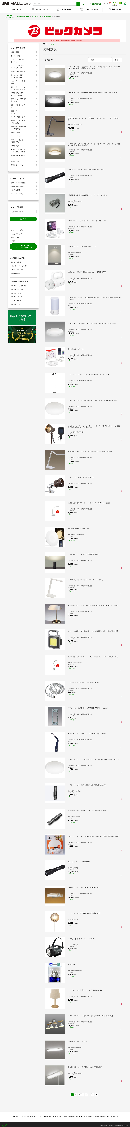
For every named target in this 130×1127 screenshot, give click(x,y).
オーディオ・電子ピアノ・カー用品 (18, 74)
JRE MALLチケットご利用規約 (85, 1115)
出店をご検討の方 (100, 1115)
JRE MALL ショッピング (10, 15)
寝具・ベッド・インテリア (18, 110)
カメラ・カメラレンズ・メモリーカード (18, 65)
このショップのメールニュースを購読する (23, 245)
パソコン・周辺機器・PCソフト (17, 59)
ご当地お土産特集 (17, 268)
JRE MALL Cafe (16, 303)
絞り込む (23, 218)
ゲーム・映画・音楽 (18, 115)
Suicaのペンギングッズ (19, 264)
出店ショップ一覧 (23, 15)
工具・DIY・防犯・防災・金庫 (18, 98)
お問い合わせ (15, 236)
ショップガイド (16, 232)
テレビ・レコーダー (18, 70)
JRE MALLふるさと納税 (19, 284)
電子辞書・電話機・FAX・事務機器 (18, 126)
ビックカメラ (36, 15)
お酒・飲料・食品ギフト (18, 155)
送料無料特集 (15, 272)
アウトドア (15, 144)
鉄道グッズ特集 (16, 261)
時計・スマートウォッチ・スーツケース (18, 86)
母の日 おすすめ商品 (18, 181)
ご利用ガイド (15, 240)
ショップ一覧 (25, 1115)
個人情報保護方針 (112, 1115)
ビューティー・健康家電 (18, 80)
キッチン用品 (15, 160)
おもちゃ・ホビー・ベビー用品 (18, 120)
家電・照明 (47, 15)
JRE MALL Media (16, 292)
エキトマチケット (17, 299)
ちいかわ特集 (15, 188)
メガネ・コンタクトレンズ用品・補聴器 (18, 149)
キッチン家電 (15, 54)
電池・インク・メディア (18, 104)
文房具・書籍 (15, 131)
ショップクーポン (17, 228)
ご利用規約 (71, 1115)
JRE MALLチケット (17, 288)
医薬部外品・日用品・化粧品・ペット (18, 92)
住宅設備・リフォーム (18, 164)
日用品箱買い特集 (17, 185)
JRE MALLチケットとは (60, 1115)
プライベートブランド (18, 193)
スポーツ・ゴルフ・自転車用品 (18, 139)
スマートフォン (16, 134)
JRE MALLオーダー (17, 295)
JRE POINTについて (45, 1115)
